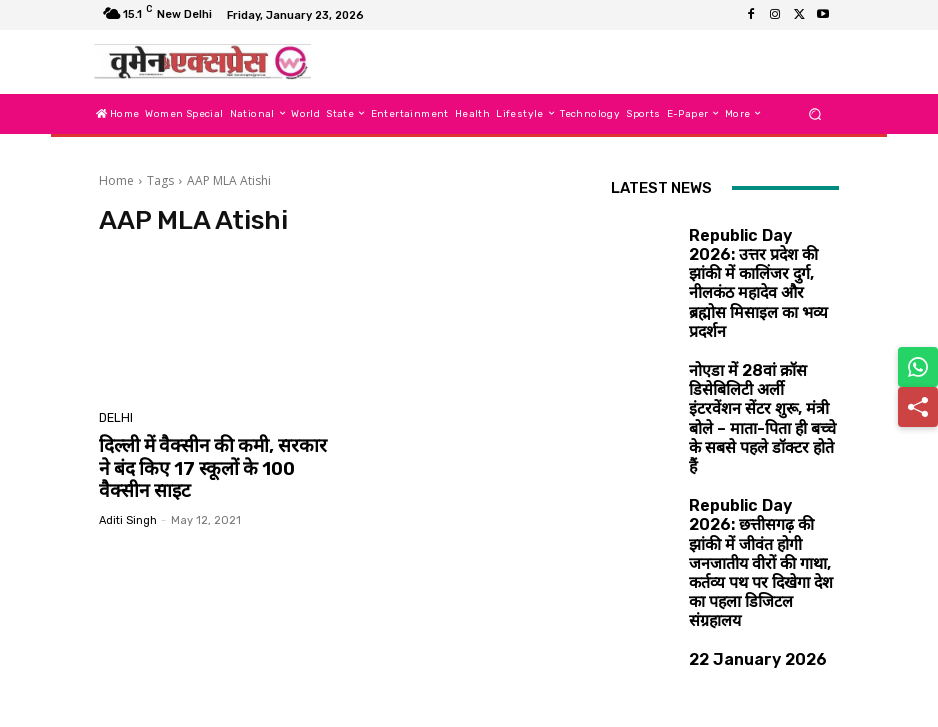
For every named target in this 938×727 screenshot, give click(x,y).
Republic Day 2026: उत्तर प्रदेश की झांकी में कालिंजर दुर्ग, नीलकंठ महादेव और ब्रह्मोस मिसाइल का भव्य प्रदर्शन (762, 252)
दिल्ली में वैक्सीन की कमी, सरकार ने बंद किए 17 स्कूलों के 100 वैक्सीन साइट (205, 465)
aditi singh (128, 513)
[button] (815, 113)
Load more (725, 663)
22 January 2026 (734, 482)
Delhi (115, 419)
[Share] (918, 407)
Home (116, 180)
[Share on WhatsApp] (918, 367)
